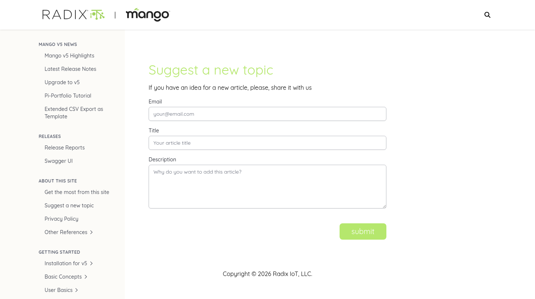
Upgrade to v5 (62, 82)
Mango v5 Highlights (69, 55)
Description (162, 159)
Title (154, 130)
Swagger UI (59, 161)
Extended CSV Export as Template (74, 113)
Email (155, 101)
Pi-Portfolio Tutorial (68, 95)
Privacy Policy (61, 219)
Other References (69, 232)
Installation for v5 (69, 263)
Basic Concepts (66, 276)
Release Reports (65, 147)
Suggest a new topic (69, 205)
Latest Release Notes (70, 69)
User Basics (61, 290)
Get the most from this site (77, 192)
